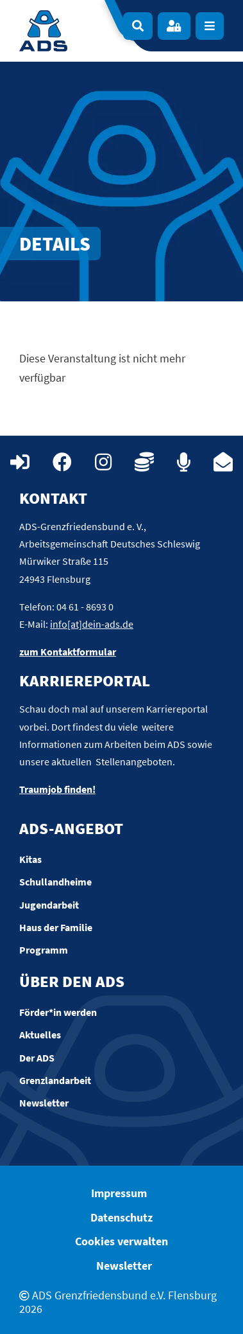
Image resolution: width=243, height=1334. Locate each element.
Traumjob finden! (57, 789)
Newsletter (124, 1265)
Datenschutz (121, 1217)
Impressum (119, 1193)
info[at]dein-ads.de (91, 624)
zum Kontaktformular (67, 651)
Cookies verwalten (121, 1241)
